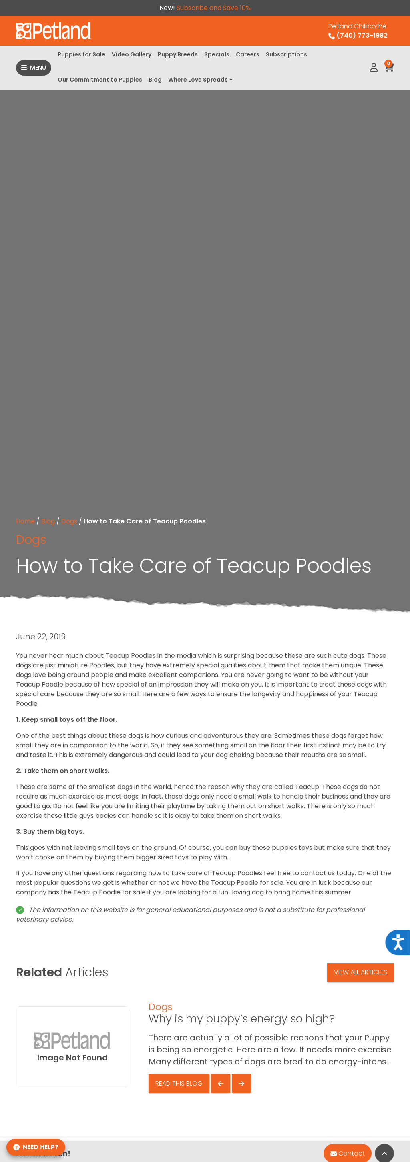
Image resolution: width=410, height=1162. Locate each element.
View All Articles (360, 972)
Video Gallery (131, 54)
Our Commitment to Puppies (100, 80)
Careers (247, 54)
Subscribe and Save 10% (214, 7)
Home (25, 521)
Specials (216, 54)
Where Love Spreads (198, 80)
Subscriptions (286, 54)
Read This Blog (179, 1083)
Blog (155, 80)
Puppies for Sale (81, 54)
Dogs (69, 521)
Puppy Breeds (178, 54)
